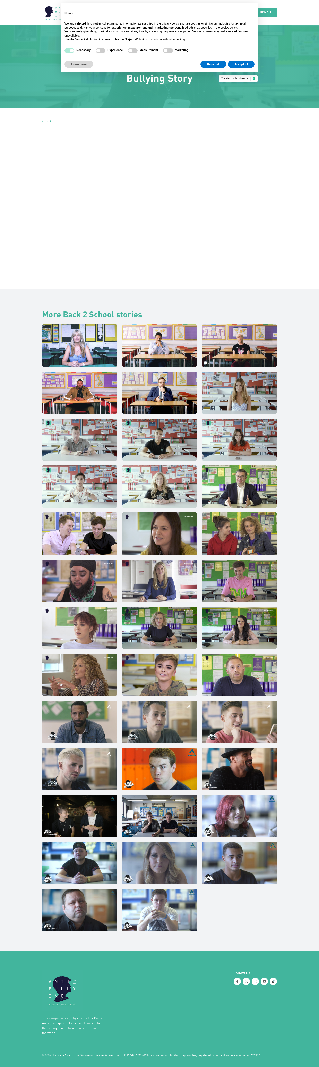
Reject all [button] (213, 64)
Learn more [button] (79, 64)
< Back (47, 121)
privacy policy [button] (170, 23)
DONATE (266, 12)
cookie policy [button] (229, 27)
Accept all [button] (241, 64)
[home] (57, 12)
